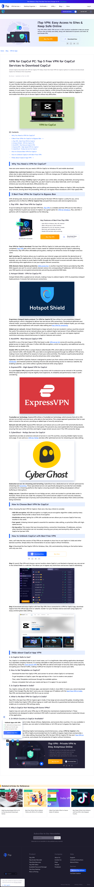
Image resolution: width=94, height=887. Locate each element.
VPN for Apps (13, 51)
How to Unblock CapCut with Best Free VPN (26, 155)
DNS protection (43, 266)
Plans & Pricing (33, 871)
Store (68, 6)
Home (2, 51)
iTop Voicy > (63, 1)
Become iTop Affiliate (78, 870)
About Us (57, 857)
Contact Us (58, 860)
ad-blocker (12, 362)
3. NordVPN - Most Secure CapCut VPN (23, 145)
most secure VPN (30, 665)
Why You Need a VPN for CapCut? (23, 135)
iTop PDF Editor (33, 864)
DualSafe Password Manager (38, 867)
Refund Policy (74, 862)
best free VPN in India (74, 691)
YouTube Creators (75, 873)
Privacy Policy (78, 884)
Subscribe (57, 837)
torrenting (23, 486)
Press (56, 862)
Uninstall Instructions (76, 860)
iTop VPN (47, 208)
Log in (89, 6)
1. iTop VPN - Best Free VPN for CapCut (23, 141)
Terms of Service (65, 884)
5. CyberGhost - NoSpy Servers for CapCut (24, 149)
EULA (88, 884)
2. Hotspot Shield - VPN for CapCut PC (23, 143)
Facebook (58, 867)
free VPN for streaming (60, 325)
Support (72, 857)
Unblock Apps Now (12, 732)
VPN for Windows (64, 210)
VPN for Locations (53, 791)
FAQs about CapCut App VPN (23, 158)
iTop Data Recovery (35, 862)
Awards (57, 864)
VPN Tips (74, 791)
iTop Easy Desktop (34, 869)
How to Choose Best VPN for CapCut (24, 151)
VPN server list (55, 342)
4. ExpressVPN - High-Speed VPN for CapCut (25, 147)
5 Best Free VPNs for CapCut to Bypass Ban (27, 138)
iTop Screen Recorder (35, 860)
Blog (7, 51)
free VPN (20, 248)
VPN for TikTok (33, 438)
